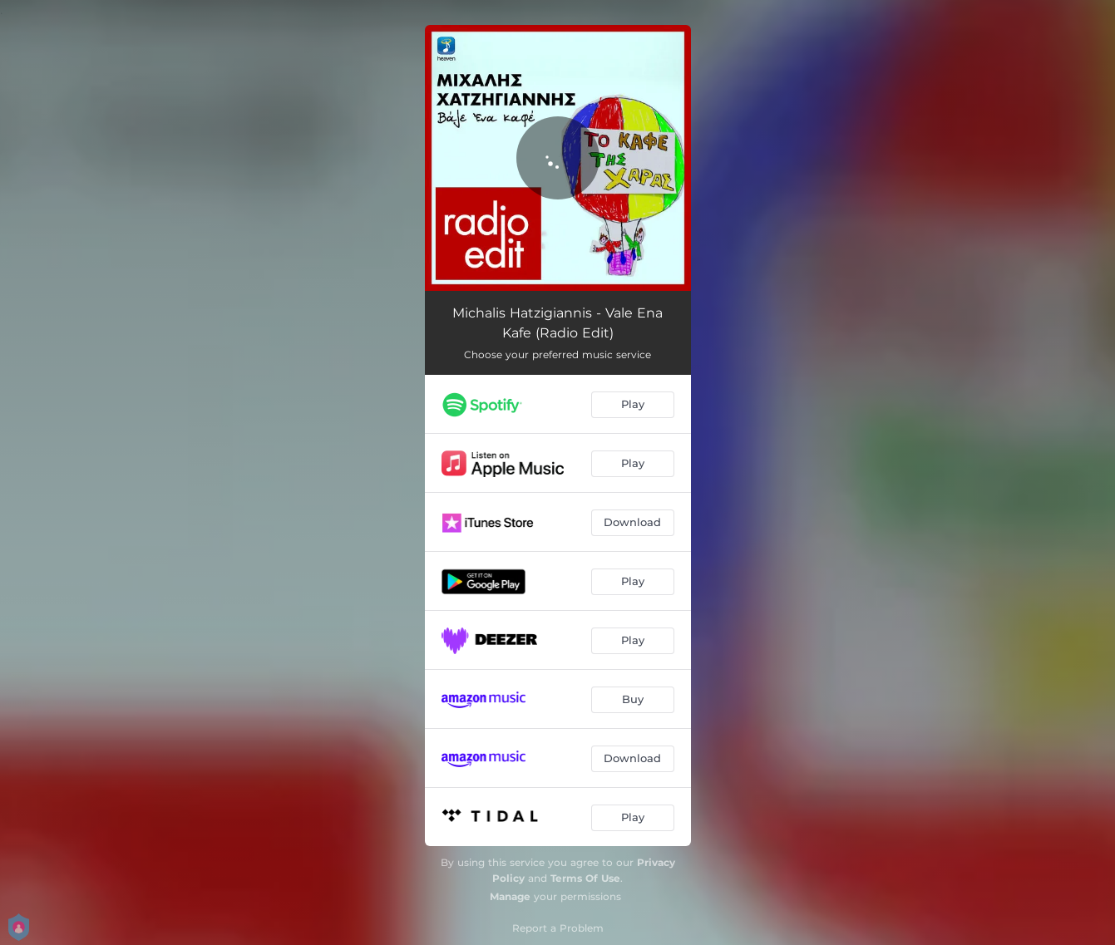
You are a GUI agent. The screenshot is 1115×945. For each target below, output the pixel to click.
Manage (510, 896)
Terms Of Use (585, 878)
